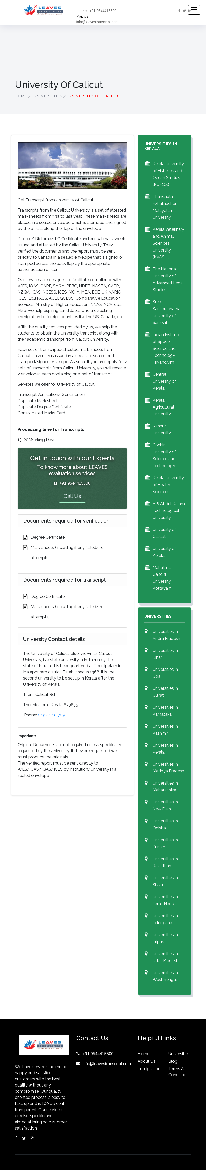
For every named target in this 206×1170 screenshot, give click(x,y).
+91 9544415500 (103, 11)
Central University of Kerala (164, 381)
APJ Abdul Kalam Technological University (169, 510)
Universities (48, 96)
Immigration (149, 1068)
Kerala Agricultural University (163, 407)
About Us (146, 1061)
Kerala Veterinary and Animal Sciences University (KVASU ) (168, 243)
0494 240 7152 (52, 715)
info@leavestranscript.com (97, 22)
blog (172, 1061)
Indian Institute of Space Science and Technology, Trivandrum (166, 348)
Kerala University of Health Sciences (168, 484)
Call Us (72, 496)
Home (21, 96)
